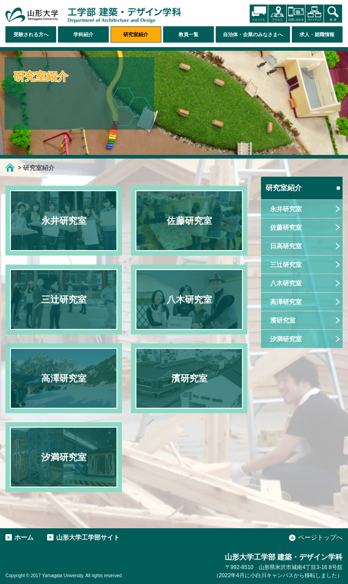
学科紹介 (83, 34)
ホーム (9, 168)
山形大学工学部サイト (88, 537)
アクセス (277, 14)
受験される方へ (31, 34)
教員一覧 (188, 34)
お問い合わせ (296, 14)
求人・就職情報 (317, 34)
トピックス (259, 14)
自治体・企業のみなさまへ (253, 34)
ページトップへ (320, 537)
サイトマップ (314, 14)
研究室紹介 (135, 34)
